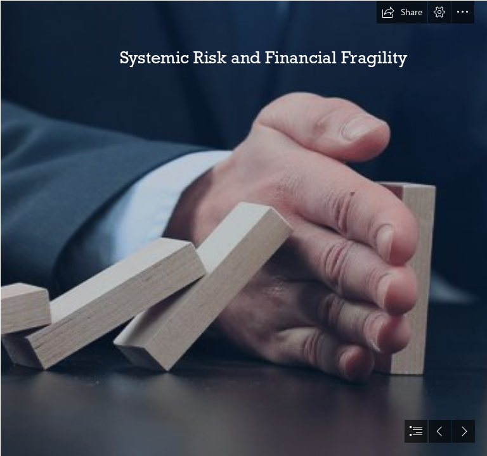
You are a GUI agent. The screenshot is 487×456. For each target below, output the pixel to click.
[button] (402, 12)
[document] (243, 228)
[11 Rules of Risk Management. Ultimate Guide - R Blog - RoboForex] (243, 228)
